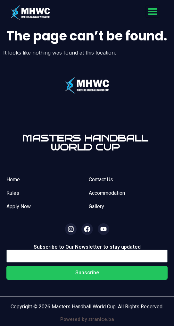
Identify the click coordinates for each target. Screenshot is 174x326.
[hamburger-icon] (152, 11)
